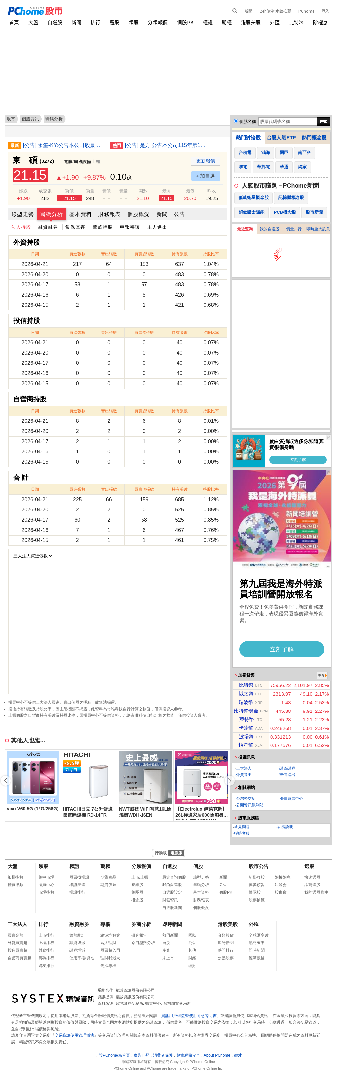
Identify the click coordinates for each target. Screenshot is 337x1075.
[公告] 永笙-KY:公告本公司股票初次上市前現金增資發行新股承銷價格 (64, 145)
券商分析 (141, 924)
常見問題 (242, 827)
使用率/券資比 (81, 958)
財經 (192, 958)
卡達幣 (246, 728)
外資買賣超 (17, 943)
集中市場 (46, 877)
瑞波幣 (246, 702)
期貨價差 (108, 885)
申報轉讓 (130, 227)
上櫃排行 (46, 943)
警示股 (255, 892)
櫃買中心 (46, 885)
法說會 (281, 885)
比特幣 (296, 22)
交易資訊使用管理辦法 (74, 1035)
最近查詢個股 (174, 877)
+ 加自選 (205, 176)
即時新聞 (172, 924)
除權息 (320, 22)
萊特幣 (246, 719)
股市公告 (259, 866)
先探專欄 (108, 965)
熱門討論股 (248, 137)
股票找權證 (79, 877)
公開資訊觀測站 (250, 805)
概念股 (137, 900)
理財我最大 (110, 958)
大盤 (33, 22)
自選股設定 (172, 892)
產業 (166, 950)
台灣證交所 (246, 798)
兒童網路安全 (188, 1055)
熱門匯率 (257, 943)
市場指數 (46, 892)
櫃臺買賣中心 (291, 798)
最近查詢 (245, 229)
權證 (208, 22)
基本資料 (80, 214)
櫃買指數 (15, 885)
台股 (166, 943)
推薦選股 (312, 885)
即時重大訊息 (318, 229)
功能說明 (285, 827)
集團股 (137, 892)
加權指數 (15, 877)
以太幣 (246, 693)
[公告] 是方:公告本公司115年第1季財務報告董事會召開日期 (166, 145)
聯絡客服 (242, 833)
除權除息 (283, 877)
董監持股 (103, 227)
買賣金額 (15, 935)
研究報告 (139, 935)
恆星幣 (246, 745)
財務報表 (109, 214)
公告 (179, 214)
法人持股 (21, 227)
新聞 (248, 11)
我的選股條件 (316, 892)
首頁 (14, 22)
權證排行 (77, 892)
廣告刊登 (141, 1055)
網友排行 (46, 965)
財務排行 (46, 950)
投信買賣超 (17, 950)
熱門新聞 (170, 935)
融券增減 (77, 950)
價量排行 (294, 229)
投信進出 (287, 774)
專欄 (105, 924)
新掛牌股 (257, 877)
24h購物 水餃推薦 (275, 11)
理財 (192, 965)
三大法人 (244, 768)
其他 (192, 950)
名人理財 (108, 943)
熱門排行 (226, 950)
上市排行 (46, 935)
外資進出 (244, 774)
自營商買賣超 (19, 958)
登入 (325, 11)
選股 (114, 22)
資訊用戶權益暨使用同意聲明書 (189, 1015)
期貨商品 (108, 877)
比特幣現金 (246, 710)
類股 (134, 22)
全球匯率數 (259, 935)
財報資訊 (170, 900)
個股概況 (138, 214)
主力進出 (157, 227)
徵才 (238, 1055)
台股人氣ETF (281, 137)
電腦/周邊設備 (77, 161)
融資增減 (77, 943)
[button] (230, 781)
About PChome (217, 1055)
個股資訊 (30, 118)
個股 (198, 866)
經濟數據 (257, 958)
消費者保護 (163, 1055)
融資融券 (48, 227)
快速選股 (312, 877)
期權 (227, 22)
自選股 (54, 22)
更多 (321, 675)
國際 (192, 935)
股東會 (281, 892)
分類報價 (158, 22)
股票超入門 (110, 950)
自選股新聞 (172, 907)
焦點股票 (226, 958)
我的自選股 (269, 229)
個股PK (185, 22)
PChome (306, 11)
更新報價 (205, 160)
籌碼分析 (51, 214)
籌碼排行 (46, 958)
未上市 (168, 958)
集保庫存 (75, 227)
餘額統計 (77, 935)
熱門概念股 (314, 137)
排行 (95, 22)
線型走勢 (23, 214)
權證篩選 (77, 885)
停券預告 (257, 885)
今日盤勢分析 (143, 943)
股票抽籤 (257, 900)
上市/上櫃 (139, 877)
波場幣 (246, 736)
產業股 (137, 885)
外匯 (275, 22)
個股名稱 (247, 121)
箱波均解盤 (110, 935)
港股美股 (251, 22)
